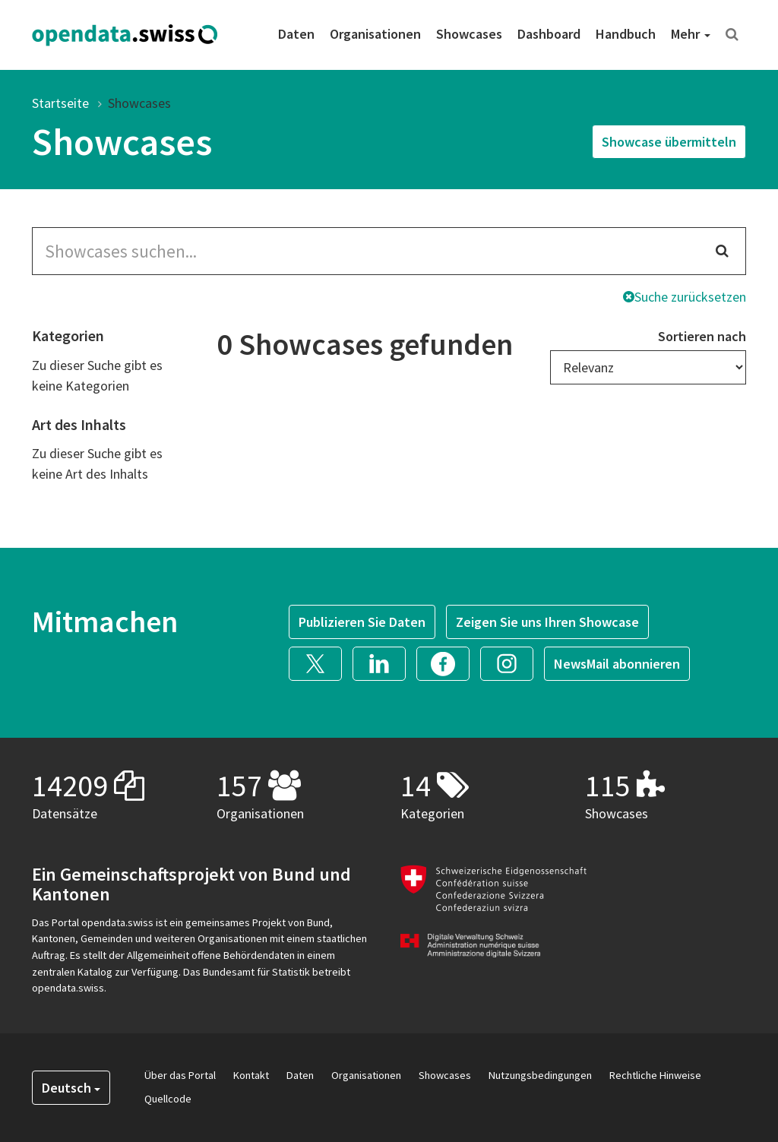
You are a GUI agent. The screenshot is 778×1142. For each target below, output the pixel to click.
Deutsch (71, 1087)
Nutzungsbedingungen (540, 1075)
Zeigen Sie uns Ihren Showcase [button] (547, 622)
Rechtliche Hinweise (655, 1075)
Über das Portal (180, 1075)
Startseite (60, 103)
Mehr (690, 34)
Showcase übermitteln (669, 141)
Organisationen (375, 34)
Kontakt (251, 1075)
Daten (296, 34)
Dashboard (548, 34)
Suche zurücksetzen (684, 296)
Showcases (469, 34)
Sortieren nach (702, 336)
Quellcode (167, 1099)
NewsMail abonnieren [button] (617, 663)
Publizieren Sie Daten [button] (362, 622)
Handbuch (626, 34)
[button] (321, 662)
